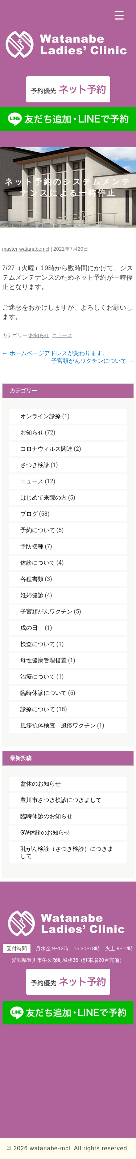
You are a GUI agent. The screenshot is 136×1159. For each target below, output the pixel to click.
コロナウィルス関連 (46, 448)
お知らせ (39, 335)
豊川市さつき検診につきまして (61, 800)
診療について (37, 709)
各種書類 (32, 579)
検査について (37, 644)
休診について (37, 562)
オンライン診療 (40, 416)
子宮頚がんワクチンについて (92, 361)
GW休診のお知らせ (45, 832)
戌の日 (32, 627)
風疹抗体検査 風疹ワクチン (58, 725)
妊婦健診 (32, 595)
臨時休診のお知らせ (46, 816)
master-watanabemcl (25, 249)
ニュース (62, 335)
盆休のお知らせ (40, 783)
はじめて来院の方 (43, 497)
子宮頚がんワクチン (46, 611)
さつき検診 (34, 465)
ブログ (29, 513)
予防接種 (32, 546)
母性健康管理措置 (43, 660)
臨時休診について (43, 692)
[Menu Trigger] (119, 15)
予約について (37, 530)
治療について (37, 676)
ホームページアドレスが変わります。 (55, 353)
